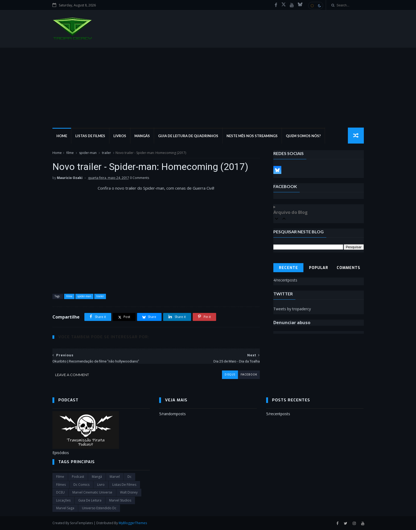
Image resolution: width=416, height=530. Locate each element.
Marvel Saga (65, 508)
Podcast (78, 476)
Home (61, 136)
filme (70, 152)
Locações (63, 500)
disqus (230, 374)
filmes (61, 484)
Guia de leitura (89, 500)
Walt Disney (129, 492)
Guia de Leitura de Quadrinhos (188, 136)
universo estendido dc (99, 508)
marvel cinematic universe (92, 492)
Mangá (97, 476)
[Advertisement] (208, 87)
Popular (318, 267)
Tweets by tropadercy (292, 308)
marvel (115, 476)
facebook (249, 374)
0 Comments (139, 178)
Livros (119, 136)
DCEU (60, 492)
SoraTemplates (81, 523)
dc (129, 476)
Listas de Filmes (90, 136)
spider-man (88, 152)
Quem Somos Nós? (303, 136)
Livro (101, 484)
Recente (288, 267)
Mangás (142, 136)
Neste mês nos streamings (252, 136)
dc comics (81, 484)
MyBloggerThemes (133, 523)
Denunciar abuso (291, 322)
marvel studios (120, 500)
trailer (106, 152)
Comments (348, 267)
